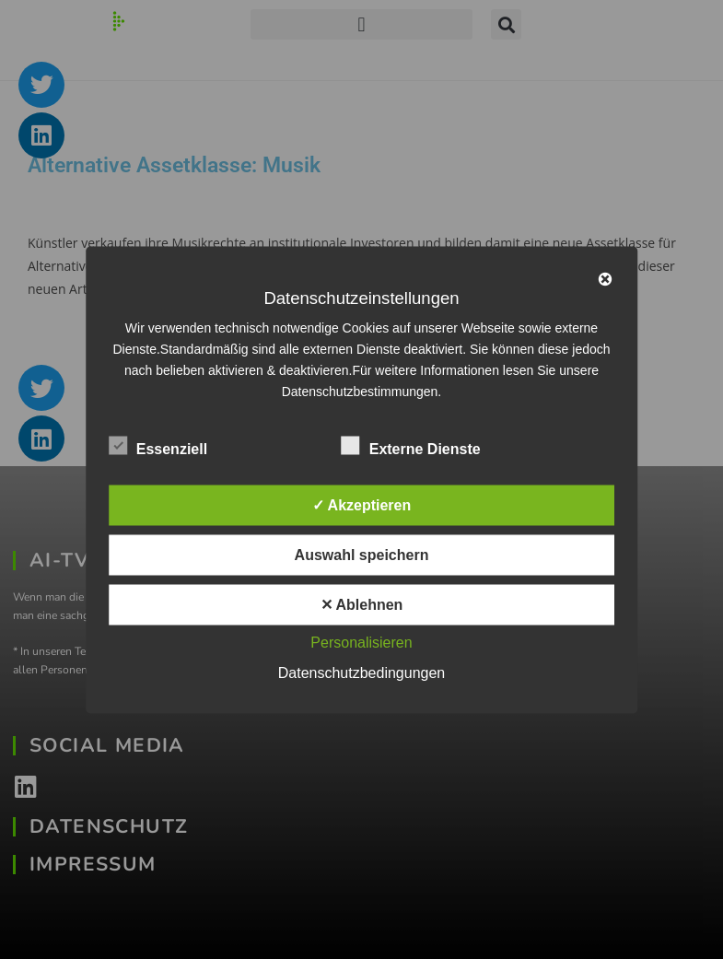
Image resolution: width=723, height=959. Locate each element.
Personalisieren (361, 641)
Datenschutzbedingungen (361, 672)
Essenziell (158, 445)
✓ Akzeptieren (362, 504)
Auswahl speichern (362, 554)
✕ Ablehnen (362, 604)
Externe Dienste (411, 445)
